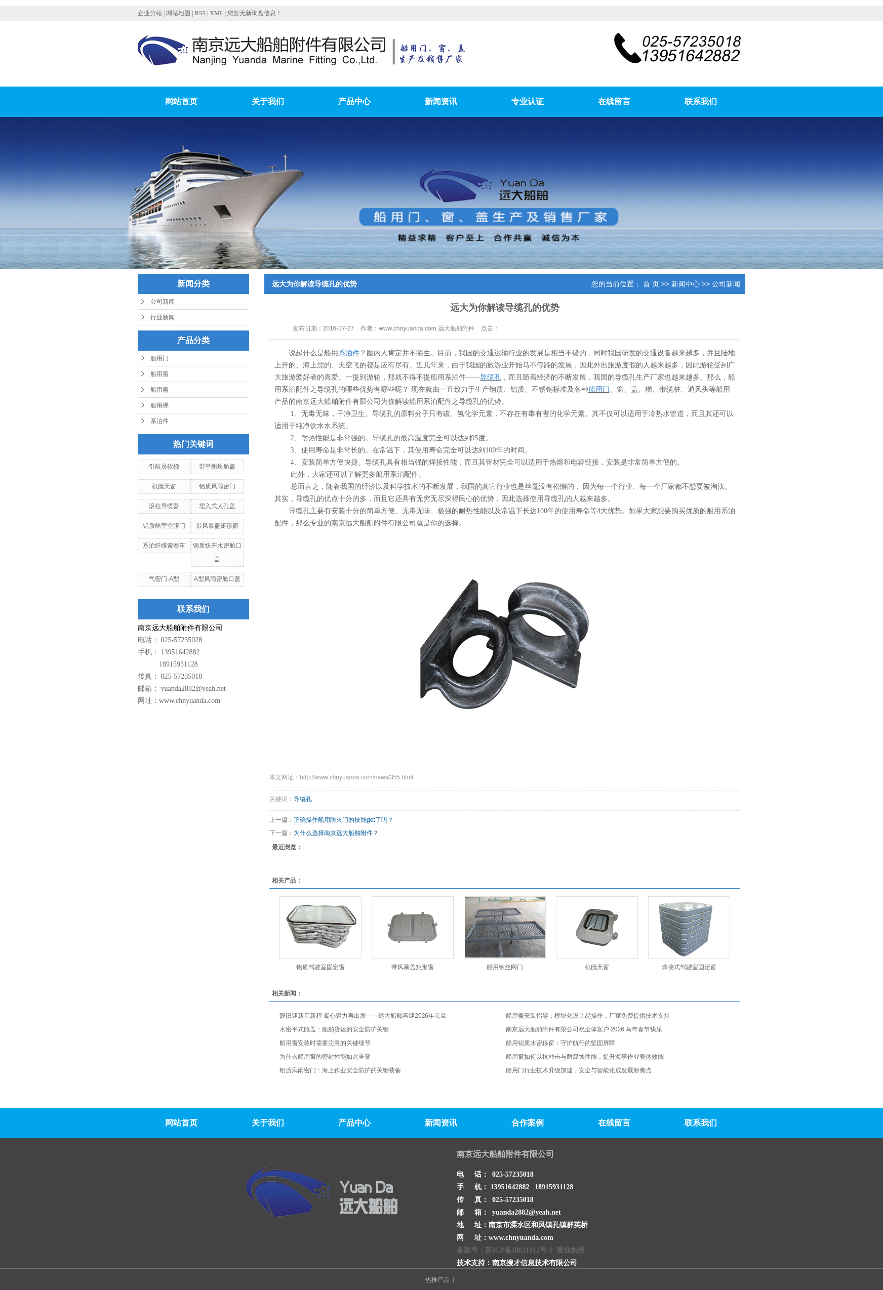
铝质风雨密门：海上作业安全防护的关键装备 (340, 1070)
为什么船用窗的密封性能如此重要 (325, 1056)
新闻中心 (685, 284)
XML (216, 13)
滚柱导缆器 (164, 506)
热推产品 (437, 1279)
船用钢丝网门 (505, 967)
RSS (200, 13)
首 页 (651, 284)
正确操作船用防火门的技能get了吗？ (343, 819)
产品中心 (354, 101)
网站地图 (179, 13)
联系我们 (701, 101)
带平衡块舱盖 (217, 466)
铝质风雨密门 (217, 486)
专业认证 (527, 101)
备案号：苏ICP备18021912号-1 (505, 1250)
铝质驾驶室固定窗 (320, 967)
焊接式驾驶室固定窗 (689, 967)
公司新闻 (162, 301)
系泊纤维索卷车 (164, 545)
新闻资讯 (441, 101)
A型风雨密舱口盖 (217, 578)
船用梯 (159, 405)
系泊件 (159, 421)
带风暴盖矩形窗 (217, 525)
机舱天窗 (164, 486)
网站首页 (181, 101)
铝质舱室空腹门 (164, 525)
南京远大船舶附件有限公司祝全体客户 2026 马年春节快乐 (584, 1029)
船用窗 (159, 374)
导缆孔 (303, 799)
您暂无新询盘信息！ (254, 13)
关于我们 (268, 101)
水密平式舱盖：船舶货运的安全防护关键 (334, 1029)
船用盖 (159, 389)
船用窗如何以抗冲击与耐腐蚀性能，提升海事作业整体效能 (585, 1056)
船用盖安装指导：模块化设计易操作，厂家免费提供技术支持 (588, 1015)
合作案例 (527, 1122)
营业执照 (570, 1250)
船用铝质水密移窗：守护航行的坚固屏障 (560, 1043)
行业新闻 (162, 317)
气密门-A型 (164, 578)
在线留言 (614, 101)
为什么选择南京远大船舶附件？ (336, 833)
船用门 (159, 358)
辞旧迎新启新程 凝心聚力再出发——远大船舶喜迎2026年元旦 (363, 1015)
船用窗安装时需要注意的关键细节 (325, 1043)
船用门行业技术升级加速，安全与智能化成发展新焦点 (579, 1070)
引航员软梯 (164, 466)
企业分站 (150, 13)
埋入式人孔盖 (217, 506)
